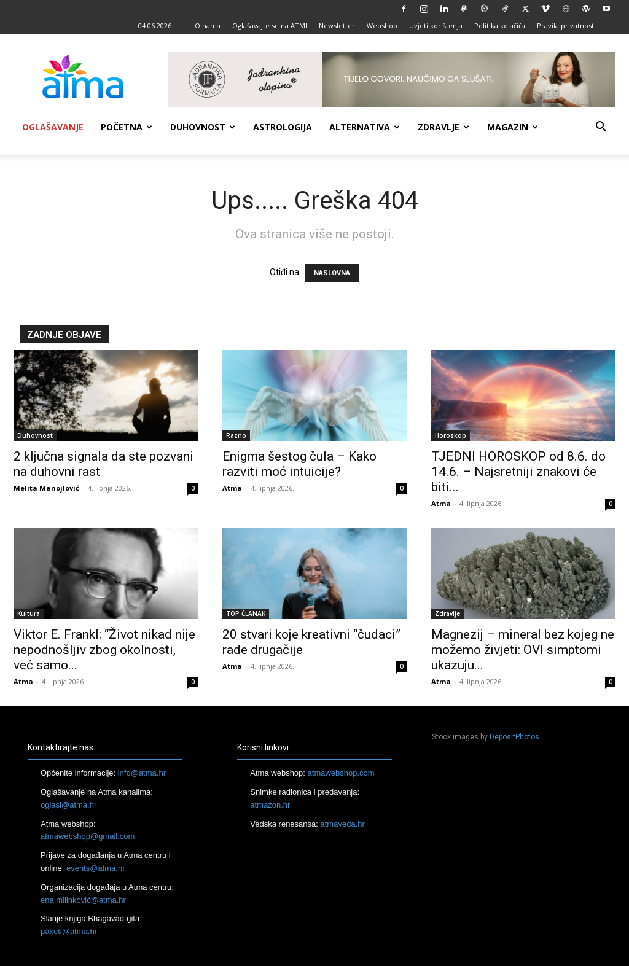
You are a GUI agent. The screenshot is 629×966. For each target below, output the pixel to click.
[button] (600, 128)
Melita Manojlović (46, 488)
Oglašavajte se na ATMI (269, 25)
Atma (232, 488)
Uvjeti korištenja (436, 25)
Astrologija (282, 127)
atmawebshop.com (341, 772)
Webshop (382, 25)
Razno (236, 435)
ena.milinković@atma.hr (83, 900)
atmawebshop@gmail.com (88, 836)
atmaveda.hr (343, 823)
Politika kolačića (499, 25)
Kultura (28, 613)
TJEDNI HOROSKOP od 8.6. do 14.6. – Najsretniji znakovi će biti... (518, 471)
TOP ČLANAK (245, 613)
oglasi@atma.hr (68, 804)
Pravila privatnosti (566, 25)
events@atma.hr (95, 868)
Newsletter (337, 25)
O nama (208, 25)
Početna (126, 127)
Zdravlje (443, 127)
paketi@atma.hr (69, 931)
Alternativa (364, 127)
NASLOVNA (332, 273)
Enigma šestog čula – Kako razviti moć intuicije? (299, 464)
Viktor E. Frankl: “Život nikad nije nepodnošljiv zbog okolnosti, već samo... (104, 649)
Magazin (512, 127)
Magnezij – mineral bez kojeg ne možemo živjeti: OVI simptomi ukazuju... (522, 649)
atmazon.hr (270, 804)
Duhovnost (202, 127)
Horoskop (450, 435)
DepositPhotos (514, 737)
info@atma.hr (142, 772)
